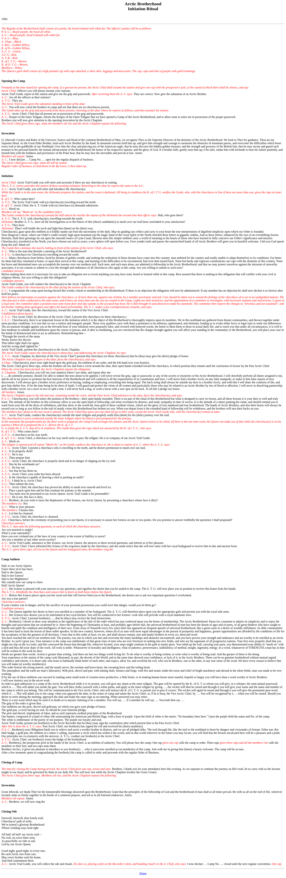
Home (142, 873)
